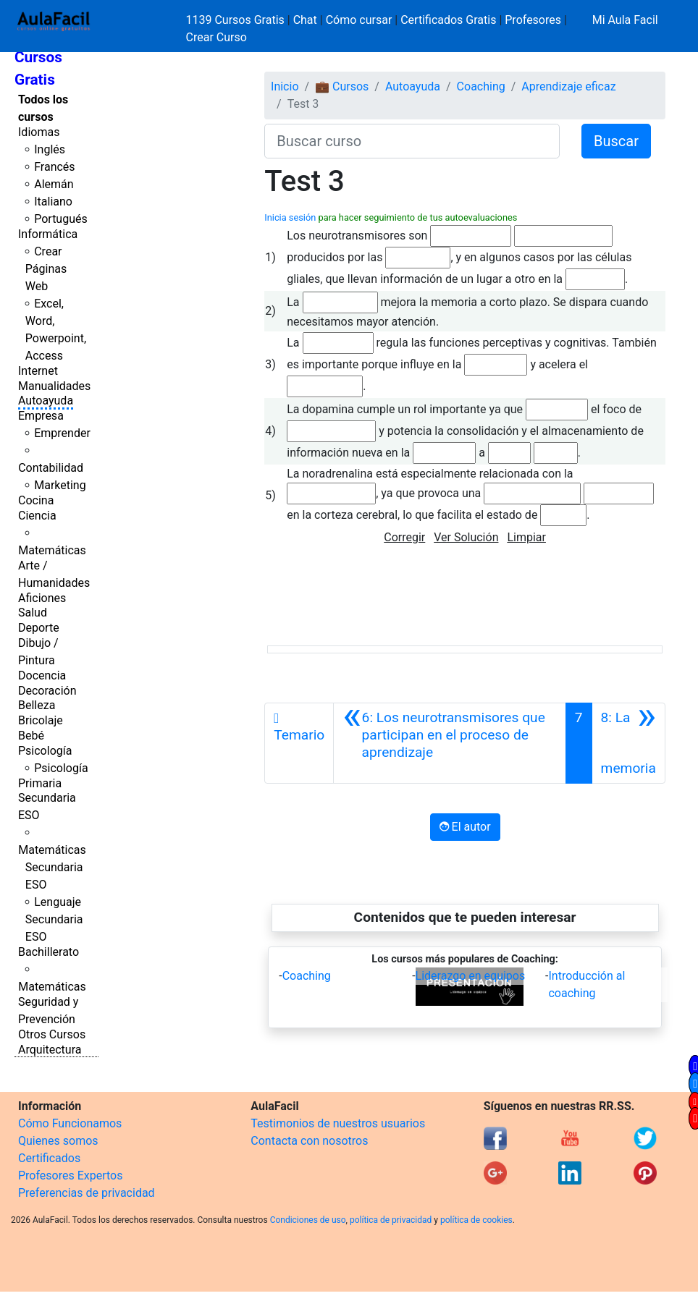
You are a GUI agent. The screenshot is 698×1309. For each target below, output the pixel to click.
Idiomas (38, 132)
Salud (32, 612)
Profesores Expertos (70, 1175)
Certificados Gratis (448, 20)
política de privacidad (391, 1220)
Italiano (53, 201)
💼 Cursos (342, 86)
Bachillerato (48, 952)
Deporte (38, 628)
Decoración (47, 691)
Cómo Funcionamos (70, 1123)
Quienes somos (58, 1141)
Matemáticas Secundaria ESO (52, 867)
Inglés (49, 149)
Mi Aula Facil (625, 20)
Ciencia (37, 515)
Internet (38, 371)
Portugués (61, 219)
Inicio (284, 86)
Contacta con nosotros (309, 1141)
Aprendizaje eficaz (568, 86)
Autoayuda (45, 400)
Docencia (42, 675)
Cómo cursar (359, 20)
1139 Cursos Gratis (236, 20)
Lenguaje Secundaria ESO (54, 919)
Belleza (36, 705)
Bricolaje (40, 720)
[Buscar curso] (412, 141)
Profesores (533, 20)
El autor (465, 827)
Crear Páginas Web (46, 269)
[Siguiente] (628, 743)
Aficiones (42, 598)
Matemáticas (52, 550)
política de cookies (476, 1220)
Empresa (41, 416)
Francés (54, 167)
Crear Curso (216, 37)
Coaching (481, 86)
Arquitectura (49, 1049)
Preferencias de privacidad (86, 1193)
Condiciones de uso (308, 1220)
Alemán (53, 184)
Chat (305, 20)
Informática (47, 234)
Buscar (616, 141)
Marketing (59, 485)
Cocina (36, 500)
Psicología (45, 751)
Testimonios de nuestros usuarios (338, 1123)
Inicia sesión (290, 217)
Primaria (40, 783)
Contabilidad (50, 468)
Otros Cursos (51, 1034)
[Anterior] (449, 743)
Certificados (49, 1158)
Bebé (31, 735)
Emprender (62, 433)
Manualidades (54, 386)
